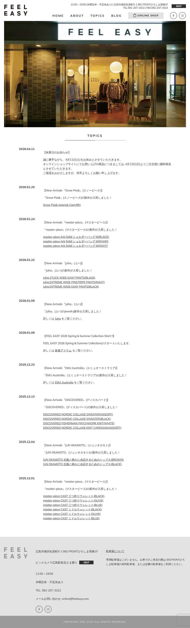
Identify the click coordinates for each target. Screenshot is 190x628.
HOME (58, 15)
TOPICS (97, 15)
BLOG (116, 15)
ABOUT (77, 15)
